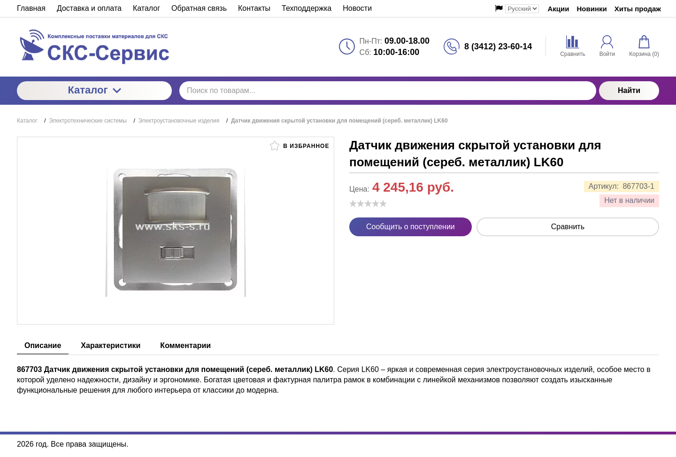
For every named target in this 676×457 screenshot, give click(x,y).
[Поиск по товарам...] (387, 90)
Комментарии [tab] (185, 345)
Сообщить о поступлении (410, 227)
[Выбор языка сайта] (522, 8)
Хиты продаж (638, 9)
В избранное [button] (299, 145)
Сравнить (567, 227)
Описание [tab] (42, 345)
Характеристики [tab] (110, 345)
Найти (629, 90)
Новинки (592, 9)
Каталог (94, 90)
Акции (558, 9)
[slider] (368, 203)
